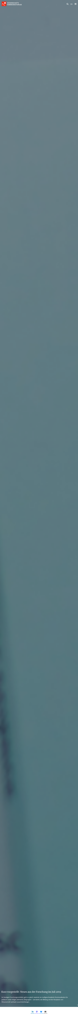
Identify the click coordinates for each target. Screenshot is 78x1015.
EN (71, 4)
